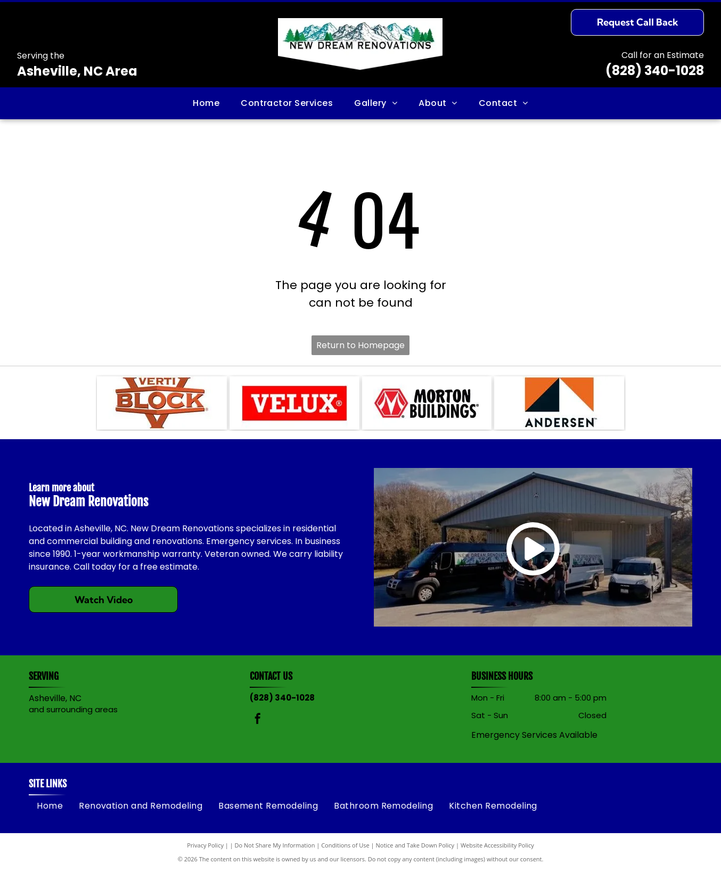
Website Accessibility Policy (497, 845)
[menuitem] (206, 103)
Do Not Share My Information (275, 845)
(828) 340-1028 (654, 70)
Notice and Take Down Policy (415, 845)
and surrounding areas (73, 709)
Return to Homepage (360, 345)
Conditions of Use (345, 845)
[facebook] (258, 720)
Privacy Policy (205, 845)
